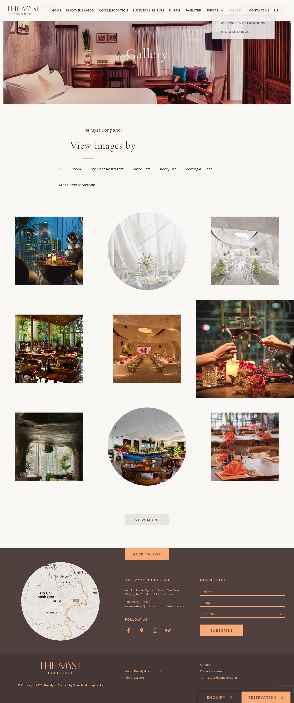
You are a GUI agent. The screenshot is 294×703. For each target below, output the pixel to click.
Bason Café (142, 169)
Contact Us (259, 10)
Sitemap (206, 665)
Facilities (193, 10)
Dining (175, 10)
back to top (147, 554)
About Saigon (134, 677)
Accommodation (113, 10)
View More (146, 519)
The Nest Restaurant (107, 169)
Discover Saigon (80, 10)
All (60, 169)
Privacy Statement (212, 671)
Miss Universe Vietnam (77, 184)
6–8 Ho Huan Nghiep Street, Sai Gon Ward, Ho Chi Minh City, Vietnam (152, 592)
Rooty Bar (168, 169)
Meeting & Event (198, 169)
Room (76, 169)
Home (56, 10)
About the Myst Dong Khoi (143, 671)
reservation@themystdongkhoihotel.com (156, 606)
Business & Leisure (148, 10)
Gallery (235, 10)
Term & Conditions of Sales (219, 677)
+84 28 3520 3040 (137, 602)
